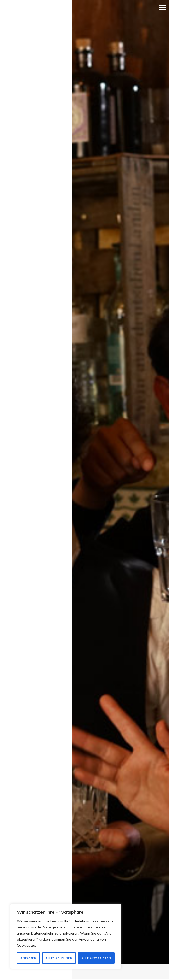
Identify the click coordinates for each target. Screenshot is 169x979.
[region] (65, 936)
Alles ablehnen (59, 958)
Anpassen (28, 958)
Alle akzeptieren (96, 958)
